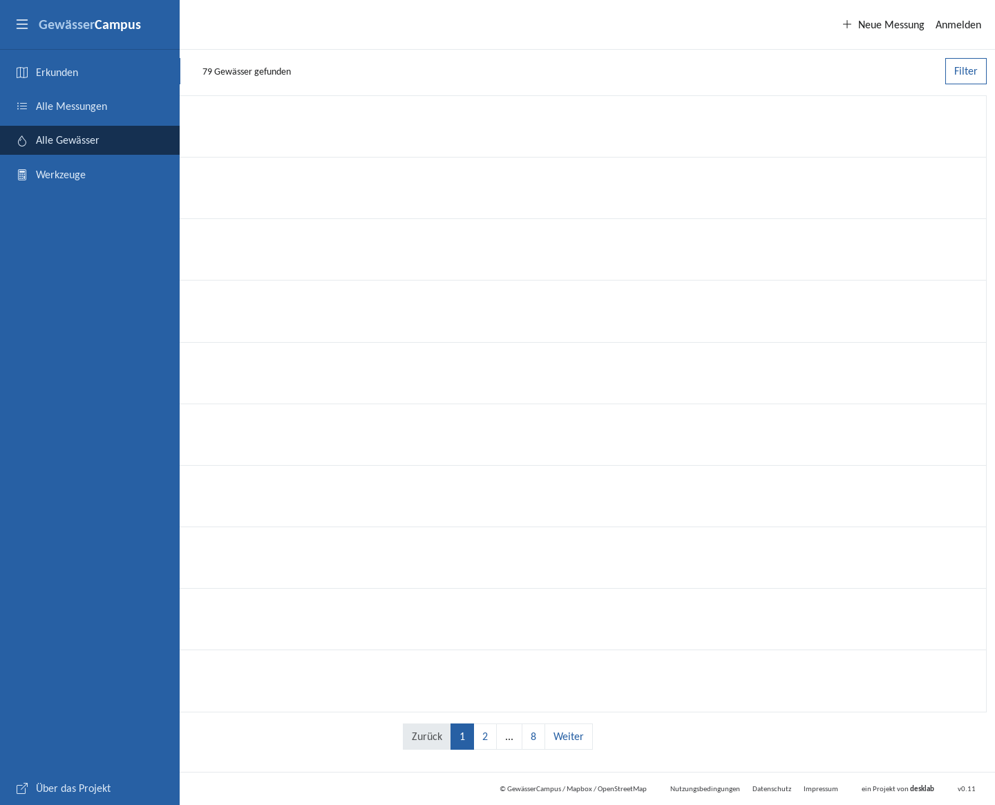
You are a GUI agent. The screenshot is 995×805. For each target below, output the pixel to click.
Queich (220, 299)
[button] (22, 24)
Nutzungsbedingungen (705, 789)
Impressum (821, 789)
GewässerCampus (534, 789)
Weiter (658, 736)
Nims (214, 115)
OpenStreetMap (622, 789)
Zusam (218, 485)
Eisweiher (227, 423)
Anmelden (958, 24)
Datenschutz (771, 789)
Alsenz (218, 546)
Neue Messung (883, 24)
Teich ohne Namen (253, 669)
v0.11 (967, 789)
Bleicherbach (237, 608)
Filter (966, 70)
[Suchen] (345, 71)
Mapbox (579, 789)
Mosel (217, 238)
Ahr (210, 362)
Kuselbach (229, 176)
